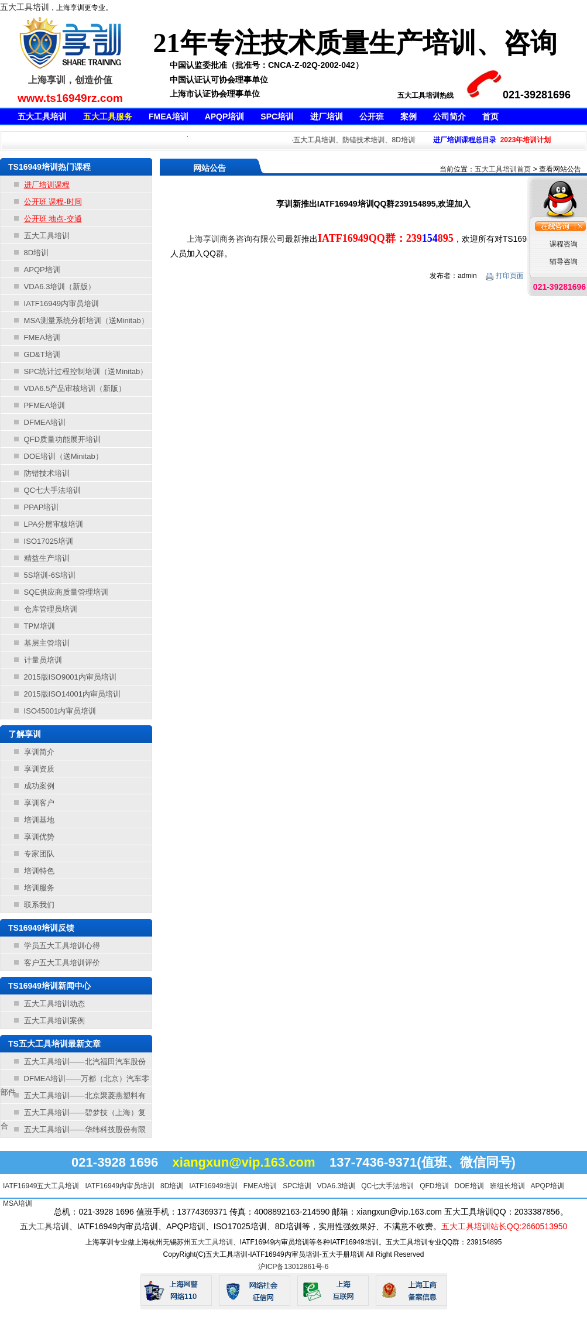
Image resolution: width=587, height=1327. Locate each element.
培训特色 (39, 870)
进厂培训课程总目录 (464, 140)
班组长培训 (507, 1186)
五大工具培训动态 (54, 1003)
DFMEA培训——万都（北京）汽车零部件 (75, 1080)
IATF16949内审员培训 (61, 303)
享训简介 (39, 751)
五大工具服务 (107, 116)
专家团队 (39, 853)
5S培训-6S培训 (49, 575)
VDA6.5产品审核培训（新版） (75, 388)
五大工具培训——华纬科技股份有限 (85, 1129)
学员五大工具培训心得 (62, 945)
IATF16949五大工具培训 (41, 1186)
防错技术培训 (47, 473)
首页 (490, 116)
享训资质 (39, 768)
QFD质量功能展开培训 (62, 439)
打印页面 (505, 276)
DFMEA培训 (45, 422)
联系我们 (39, 904)
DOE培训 (469, 1186)
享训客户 (39, 802)
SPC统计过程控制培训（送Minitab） (86, 371)
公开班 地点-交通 (53, 218)
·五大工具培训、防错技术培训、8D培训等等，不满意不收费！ (392, 140)
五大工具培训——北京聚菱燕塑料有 (85, 1095)
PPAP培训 (41, 507)
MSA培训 (17, 1203)
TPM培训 (39, 626)
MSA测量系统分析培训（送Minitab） (86, 320)
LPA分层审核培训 (54, 524)
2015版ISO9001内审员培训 (70, 677)
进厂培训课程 (47, 184)
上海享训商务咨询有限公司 (236, 239)
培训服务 (39, 887)
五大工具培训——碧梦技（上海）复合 (73, 1114)
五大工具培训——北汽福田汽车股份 (85, 1061)
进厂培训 (326, 116)
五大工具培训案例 (54, 1020)
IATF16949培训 (213, 1186)
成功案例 (39, 785)
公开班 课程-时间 (53, 201)
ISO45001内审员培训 (60, 711)
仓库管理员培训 (50, 609)
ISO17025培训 (49, 541)
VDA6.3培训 (336, 1186)
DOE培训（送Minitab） (63, 456)
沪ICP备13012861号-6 (293, 1267)
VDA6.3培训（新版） (60, 286)
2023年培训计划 (525, 140)
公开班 (371, 116)
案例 (408, 116)
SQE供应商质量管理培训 (66, 592)
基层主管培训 (47, 643)
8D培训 (36, 252)
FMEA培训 (168, 116)
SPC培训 (277, 116)
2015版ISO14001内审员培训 (72, 694)
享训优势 (39, 836)
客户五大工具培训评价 (62, 962)
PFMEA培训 (45, 405)
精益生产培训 (47, 558)
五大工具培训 (24, 7)
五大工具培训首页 (503, 169)
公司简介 (449, 116)
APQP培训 (225, 116)
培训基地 (39, 819)
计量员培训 (43, 660)
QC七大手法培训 (52, 490)
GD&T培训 (42, 354)
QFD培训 (434, 1186)
